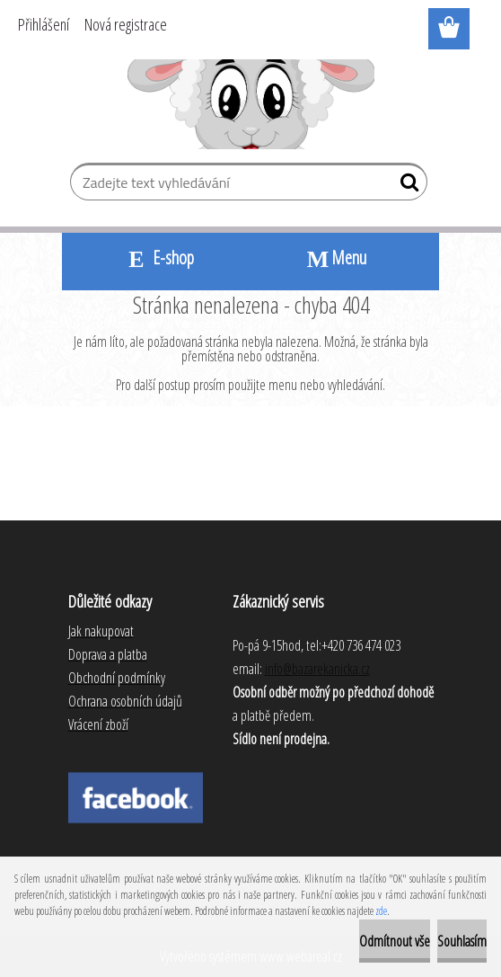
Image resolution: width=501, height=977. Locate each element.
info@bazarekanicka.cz (317, 669)
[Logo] (250, 104)
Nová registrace (125, 24)
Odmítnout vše (394, 941)
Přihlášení (43, 24)
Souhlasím (462, 941)
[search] (406, 186)
